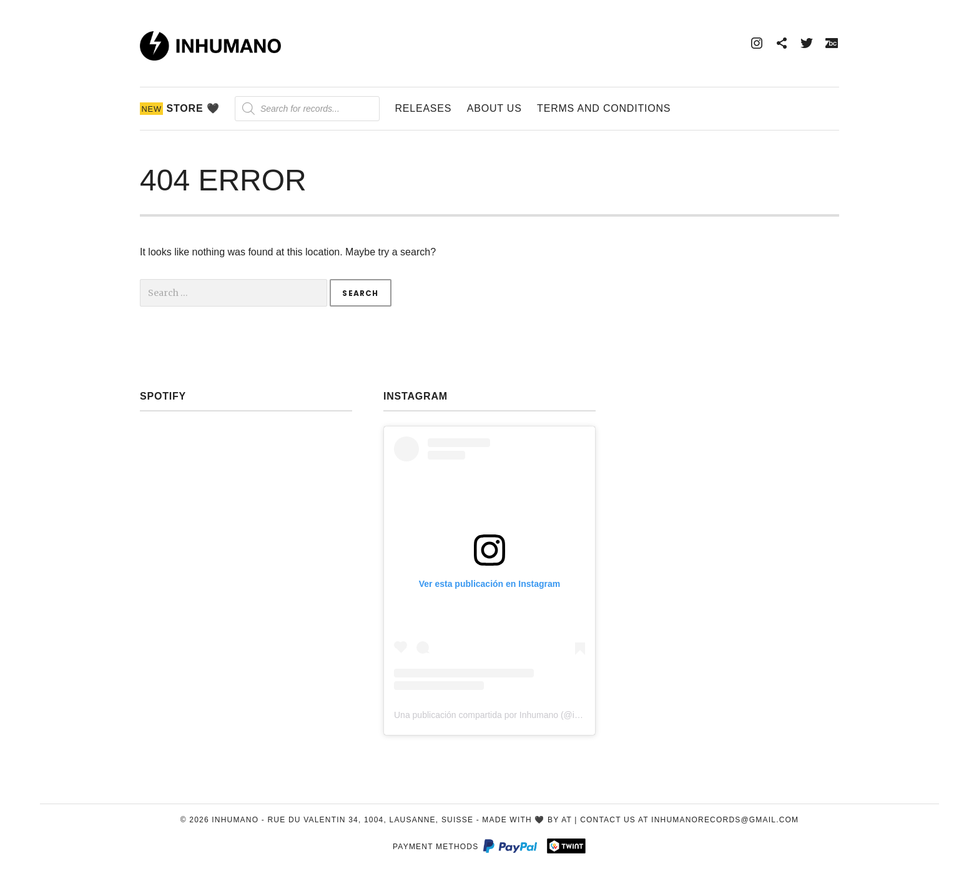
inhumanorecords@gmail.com (725, 819)
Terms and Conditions (604, 108)
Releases (423, 108)
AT (566, 819)
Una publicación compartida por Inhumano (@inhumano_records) (520, 715)
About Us (494, 108)
